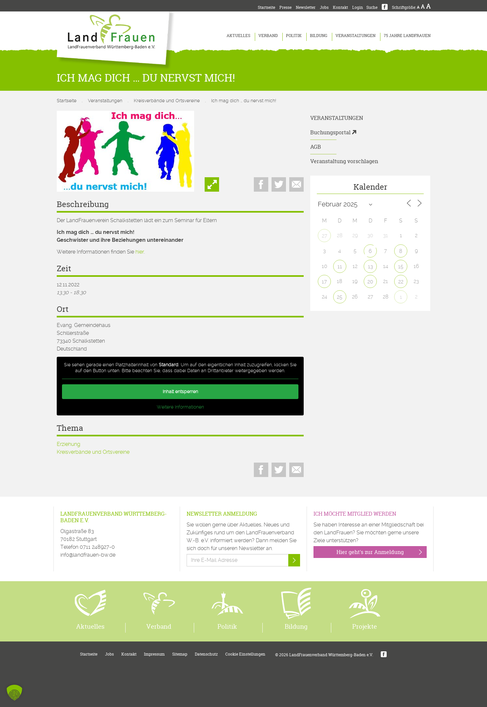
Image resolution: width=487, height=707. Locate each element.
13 (370, 266)
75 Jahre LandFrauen (407, 35)
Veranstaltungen (355, 35)
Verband (268, 35)
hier (139, 252)
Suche (371, 7)
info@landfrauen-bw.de (87, 555)
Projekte (364, 626)
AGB (315, 146)
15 (400, 266)
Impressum (154, 654)
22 (400, 281)
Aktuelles (238, 35)
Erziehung (68, 444)
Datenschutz (206, 654)
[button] (14, 692)
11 (339, 266)
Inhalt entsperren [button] (180, 391)
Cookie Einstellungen (245, 654)
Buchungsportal (330, 132)
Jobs (324, 7)
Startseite (266, 7)
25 (339, 297)
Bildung (318, 35)
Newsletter (305, 7)
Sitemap (179, 654)
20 (370, 281)
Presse (285, 7)
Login (357, 7)
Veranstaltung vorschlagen (344, 161)
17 (324, 281)
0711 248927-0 (97, 547)
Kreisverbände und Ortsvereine (167, 100)
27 (324, 236)
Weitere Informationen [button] (180, 407)
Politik (294, 35)
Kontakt (340, 7)
